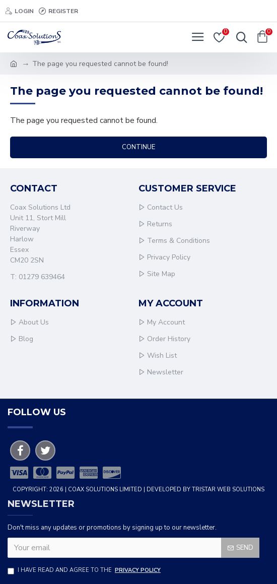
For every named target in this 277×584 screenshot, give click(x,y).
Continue (138, 147)
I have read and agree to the (85, 570)
